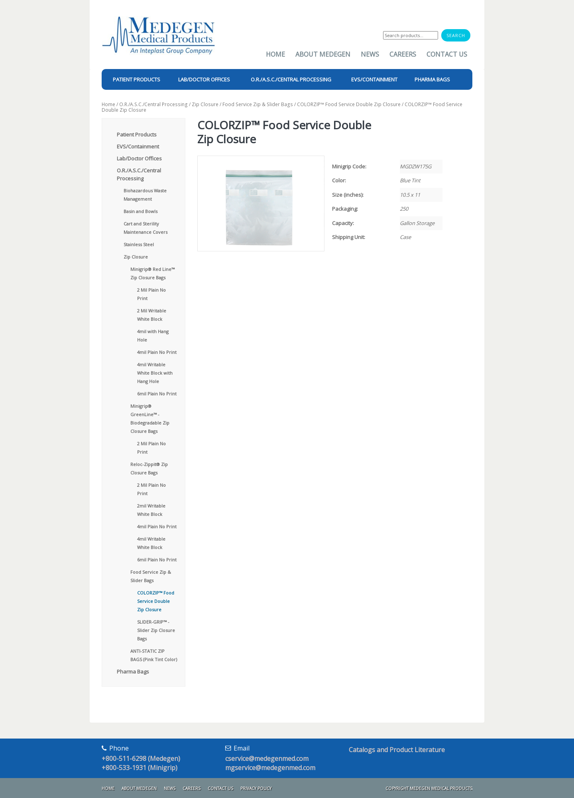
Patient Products (137, 134)
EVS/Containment (138, 146)
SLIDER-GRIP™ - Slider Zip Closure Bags (156, 630)
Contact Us (447, 54)
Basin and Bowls (140, 211)
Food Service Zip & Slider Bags (257, 104)
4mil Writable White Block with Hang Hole (155, 372)
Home (275, 54)
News (370, 54)
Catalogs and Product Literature (397, 749)
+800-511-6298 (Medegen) (141, 758)
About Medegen (322, 54)
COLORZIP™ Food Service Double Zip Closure (349, 104)
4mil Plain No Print (157, 352)
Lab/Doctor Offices (139, 158)
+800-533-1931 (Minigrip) (139, 767)
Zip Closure (205, 104)
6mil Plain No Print (157, 394)
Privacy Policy (255, 788)
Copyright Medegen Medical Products (428, 788)
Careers (402, 54)
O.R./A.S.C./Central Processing (153, 104)
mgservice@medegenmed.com (270, 767)
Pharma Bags (133, 671)
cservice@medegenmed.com (267, 758)
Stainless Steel (139, 244)
